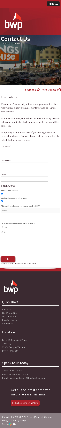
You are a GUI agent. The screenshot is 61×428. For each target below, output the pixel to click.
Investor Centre (9, 320)
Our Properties (9, 313)
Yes (5, 227)
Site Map (48, 417)
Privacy (30, 417)
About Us (6, 309)
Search (38, 417)
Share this (32, 89)
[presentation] (23, 247)
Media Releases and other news (14, 198)
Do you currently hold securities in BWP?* (18, 223)
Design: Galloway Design (14, 420)
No (5, 232)
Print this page (51, 89)
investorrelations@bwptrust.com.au (27, 378)
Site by (9, 424)
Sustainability (9, 316)
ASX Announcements (9, 190)
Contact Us (7, 323)
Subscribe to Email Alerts (25, 403)
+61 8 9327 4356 (14, 370)
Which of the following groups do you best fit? (20, 206)
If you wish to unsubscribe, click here (18, 263)
